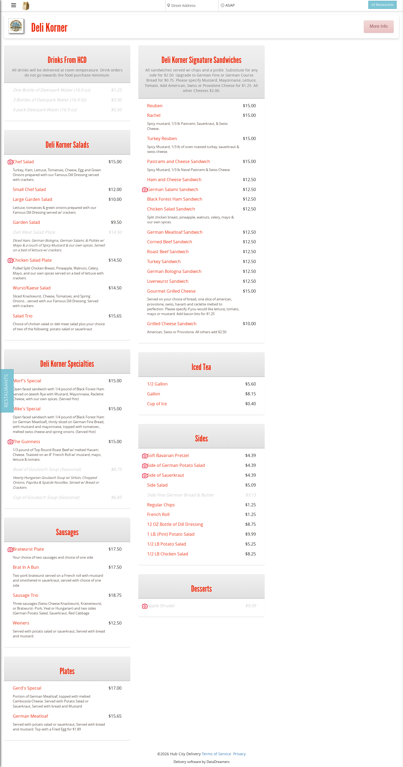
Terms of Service (216, 754)
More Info (379, 26)
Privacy (239, 754)
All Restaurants (382, 5)
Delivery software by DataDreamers (201, 762)
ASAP (230, 5)
